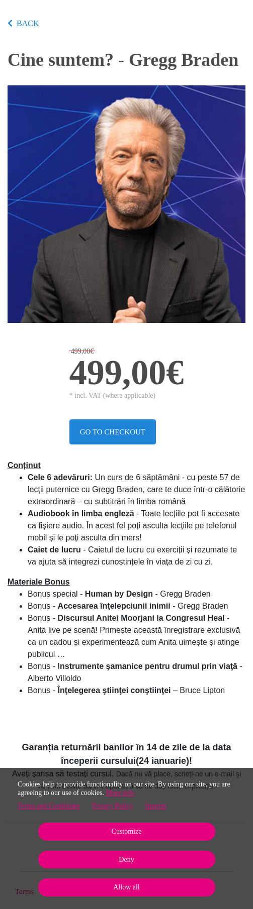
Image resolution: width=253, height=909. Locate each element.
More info (120, 793)
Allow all (126, 887)
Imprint (155, 806)
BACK (23, 23)
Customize (127, 831)
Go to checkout (112, 432)
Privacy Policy (112, 806)
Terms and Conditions (48, 806)
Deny (126, 859)
